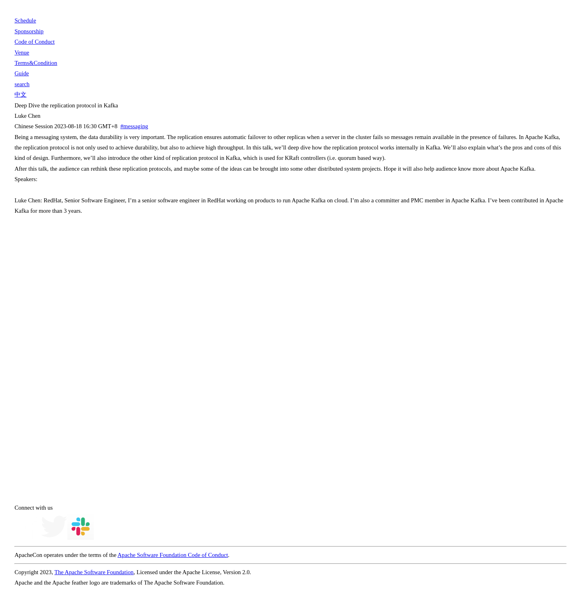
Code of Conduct (34, 41)
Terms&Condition (35, 63)
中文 (20, 94)
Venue (21, 52)
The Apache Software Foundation (94, 572)
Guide (21, 73)
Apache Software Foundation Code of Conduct (172, 555)
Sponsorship (28, 31)
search (21, 84)
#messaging (134, 126)
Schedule (25, 20)
